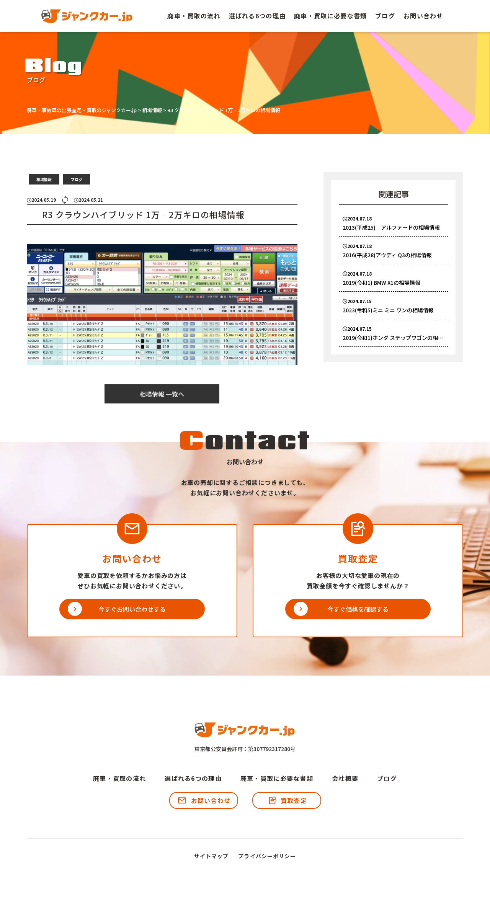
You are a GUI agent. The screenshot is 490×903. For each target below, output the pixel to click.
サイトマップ (211, 856)
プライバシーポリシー (267, 856)
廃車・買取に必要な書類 (330, 15)
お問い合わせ (423, 15)
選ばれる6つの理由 (257, 15)
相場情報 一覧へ (162, 393)
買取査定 (294, 800)
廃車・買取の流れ (193, 15)
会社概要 (345, 778)
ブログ (385, 15)
